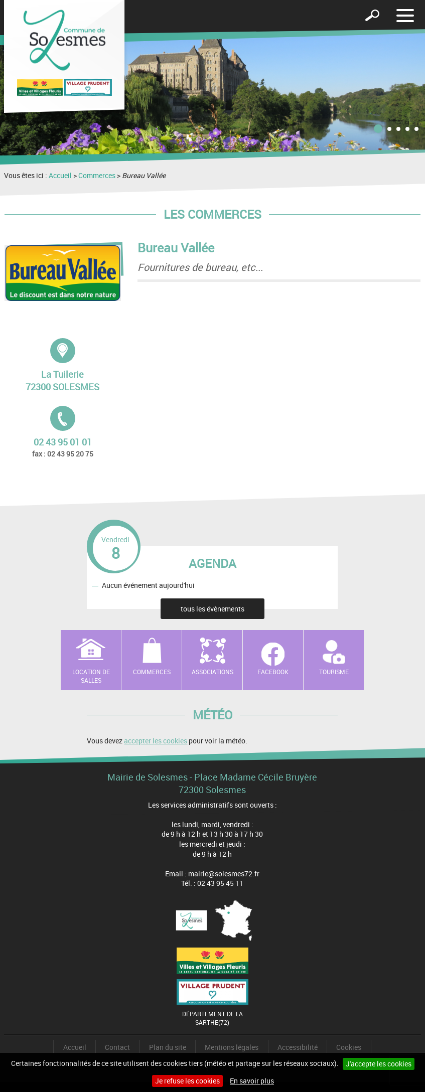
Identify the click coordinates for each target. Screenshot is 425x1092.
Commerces (96, 175)
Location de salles (91, 676)
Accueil (60, 175)
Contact (117, 1047)
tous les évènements (212, 608)
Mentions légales (231, 1047)
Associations (212, 672)
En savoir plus (252, 1080)
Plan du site (167, 1047)
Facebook (273, 672)
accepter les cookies (155, 740)
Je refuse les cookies (187, 1080)
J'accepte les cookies (378, 1063)
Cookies (348, 1047)
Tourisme (334, 672)
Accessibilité (297, 1047)
